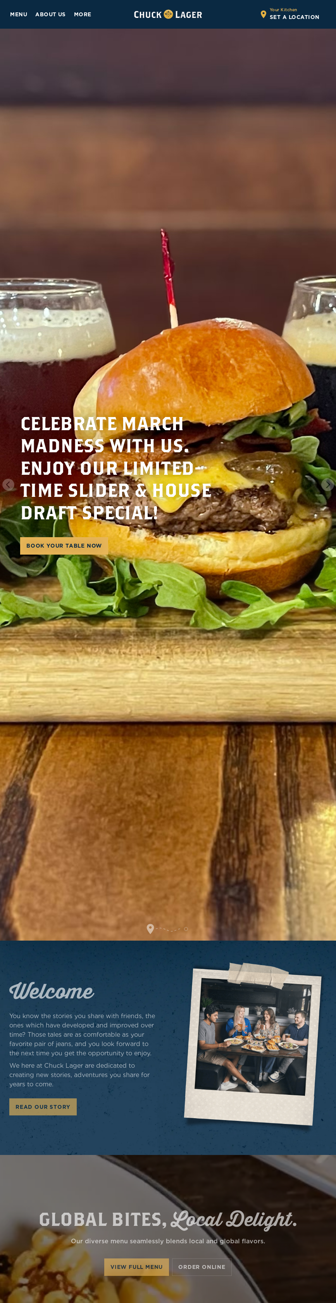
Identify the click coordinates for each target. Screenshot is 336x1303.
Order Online (202, 1267)
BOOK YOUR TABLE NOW (64, 546)
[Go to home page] (168, 14)
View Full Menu (136, 1267)
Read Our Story (43, 1107)
